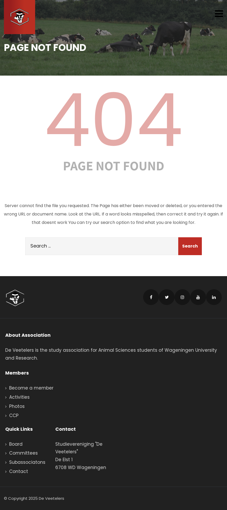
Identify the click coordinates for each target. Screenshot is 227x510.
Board (16, 444)
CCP (14, 415)
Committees (23, 453)
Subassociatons (27, 462)
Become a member (31, 388)
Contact (18, 471)
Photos (17, 406)
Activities (19, 397)
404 (113, 120)
